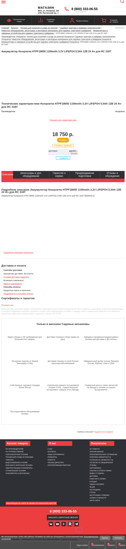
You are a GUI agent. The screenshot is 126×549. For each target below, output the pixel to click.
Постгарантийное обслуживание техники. (24, 412)
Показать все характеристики (63, 120)
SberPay (79, 530)
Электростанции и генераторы (19, 468)
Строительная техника (16, 471)
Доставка (94, 476)
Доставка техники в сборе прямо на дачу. (63, 338)
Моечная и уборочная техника (19, 465)
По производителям (14, 449)
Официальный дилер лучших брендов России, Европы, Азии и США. (101, 362)
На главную (95, 449)
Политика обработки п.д (100, 457)
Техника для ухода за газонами (19, 457)
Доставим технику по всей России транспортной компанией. (63, 362)
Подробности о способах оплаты (18, 294)
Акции (92, 487)
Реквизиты (52, 457)
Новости (51, 460)
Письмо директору (56, 462)
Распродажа (95, 490)
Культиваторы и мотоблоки (17, 473)
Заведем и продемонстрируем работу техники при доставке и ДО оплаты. (101, 338)
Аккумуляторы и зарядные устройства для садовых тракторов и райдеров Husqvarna (40, 42)
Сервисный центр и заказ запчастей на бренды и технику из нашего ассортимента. (101, 387)
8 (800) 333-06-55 (84, 9)
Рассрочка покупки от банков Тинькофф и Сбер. (25, 362)
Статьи (92, 492)
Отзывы (93, 465)
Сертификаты (95, 468)
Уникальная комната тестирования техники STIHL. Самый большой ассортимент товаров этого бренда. (63, 387)
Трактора (9, 460)
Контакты (52, 451)
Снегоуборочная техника (17, 454)
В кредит (93, 481)
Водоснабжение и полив (16, 462)
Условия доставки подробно (16, 277)
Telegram (76, 524)
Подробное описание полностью (18, 252)
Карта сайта (95, 500)
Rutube (70, 524)
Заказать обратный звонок (63, 517)
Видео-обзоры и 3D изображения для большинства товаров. (25, 338)
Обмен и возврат (97, 484)
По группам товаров (14, 451)
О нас (50, 449)
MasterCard (53, 530)
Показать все (7, 305)
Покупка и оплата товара (100, 471)
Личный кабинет (97, 451)
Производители (8, 36)
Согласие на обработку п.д (101, 460)
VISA (44, 530)
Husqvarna (21, 36)
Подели (66, 530)
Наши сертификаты (56, 454)
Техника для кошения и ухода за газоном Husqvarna (50, 36)
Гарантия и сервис (98, 479)
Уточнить (63, 140)
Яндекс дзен (63, 524)
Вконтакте (51, 524)
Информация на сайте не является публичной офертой (31, 503)
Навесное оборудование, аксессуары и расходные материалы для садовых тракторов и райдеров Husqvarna (61, 39)
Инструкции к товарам (99, 495)
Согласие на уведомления (101, 462)
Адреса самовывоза (13, 284)
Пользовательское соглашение (103, 454)
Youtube (57, 524)
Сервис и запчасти (98, 498)
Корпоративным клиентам (59, 465)
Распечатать (120, 28)
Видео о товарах (97, 473)
